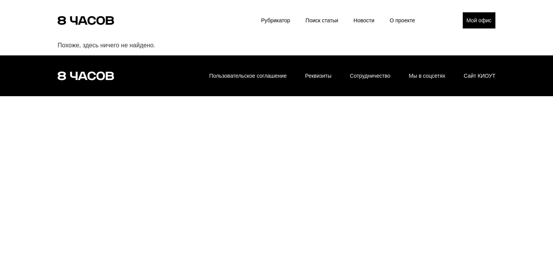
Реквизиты (318, 76)
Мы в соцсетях (427, 76)
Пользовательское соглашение (248, 76)
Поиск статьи (322, 20)
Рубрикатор (275, 20)
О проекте (402, 20)
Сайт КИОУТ (479, 76)
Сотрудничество (370, 76)
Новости (364, 20)
